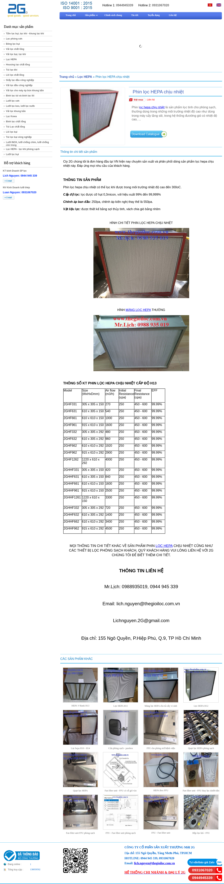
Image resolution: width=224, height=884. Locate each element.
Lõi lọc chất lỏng (15, 75)
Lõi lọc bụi (11, 132)
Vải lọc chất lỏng (15, 49)
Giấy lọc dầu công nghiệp (20, 80)
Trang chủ (66, 76)
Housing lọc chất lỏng (18, 64)
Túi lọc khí (11, 69)
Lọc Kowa (11, 116)
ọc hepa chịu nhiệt (152, 107)
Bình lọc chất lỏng (16, 121)
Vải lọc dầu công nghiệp (19, 85)
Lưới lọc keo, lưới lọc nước (20, 106)
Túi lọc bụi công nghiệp (19, 137)
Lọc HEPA (11, 59)
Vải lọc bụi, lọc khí (16, 54)
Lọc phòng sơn (14, 38)
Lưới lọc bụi (12, 154)
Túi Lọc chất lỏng (15, 126)
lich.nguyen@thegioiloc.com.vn (154, 863)
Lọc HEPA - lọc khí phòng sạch (23, 149)
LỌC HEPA (164, 546)
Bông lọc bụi (13, 44)
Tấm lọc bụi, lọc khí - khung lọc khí (25, 33)
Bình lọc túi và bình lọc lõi (20, 95)
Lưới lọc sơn (12, 101)
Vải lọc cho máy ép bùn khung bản (25, 90)
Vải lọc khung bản (16, 111)
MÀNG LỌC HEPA (138, 310)
